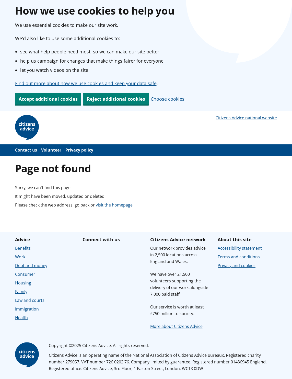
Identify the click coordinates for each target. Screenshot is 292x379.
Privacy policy (79, 150)
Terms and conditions (239, 257)
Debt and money (31, 265)
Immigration (27, 309)
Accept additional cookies (48, 99)
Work (20, 257)
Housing (23, 283)
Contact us (26, 150)
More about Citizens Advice (176, 326)
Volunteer (51, 150)
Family (21, 291)
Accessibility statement (240, 248)
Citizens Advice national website (246, 118)
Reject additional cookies (116, 99)
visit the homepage (114, 205)
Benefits (23, 248)
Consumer (25, 274)
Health (21, 317)
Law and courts (29, 300)
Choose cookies (167, 99)
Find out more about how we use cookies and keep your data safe (86, 83)
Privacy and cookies (236, 265)
